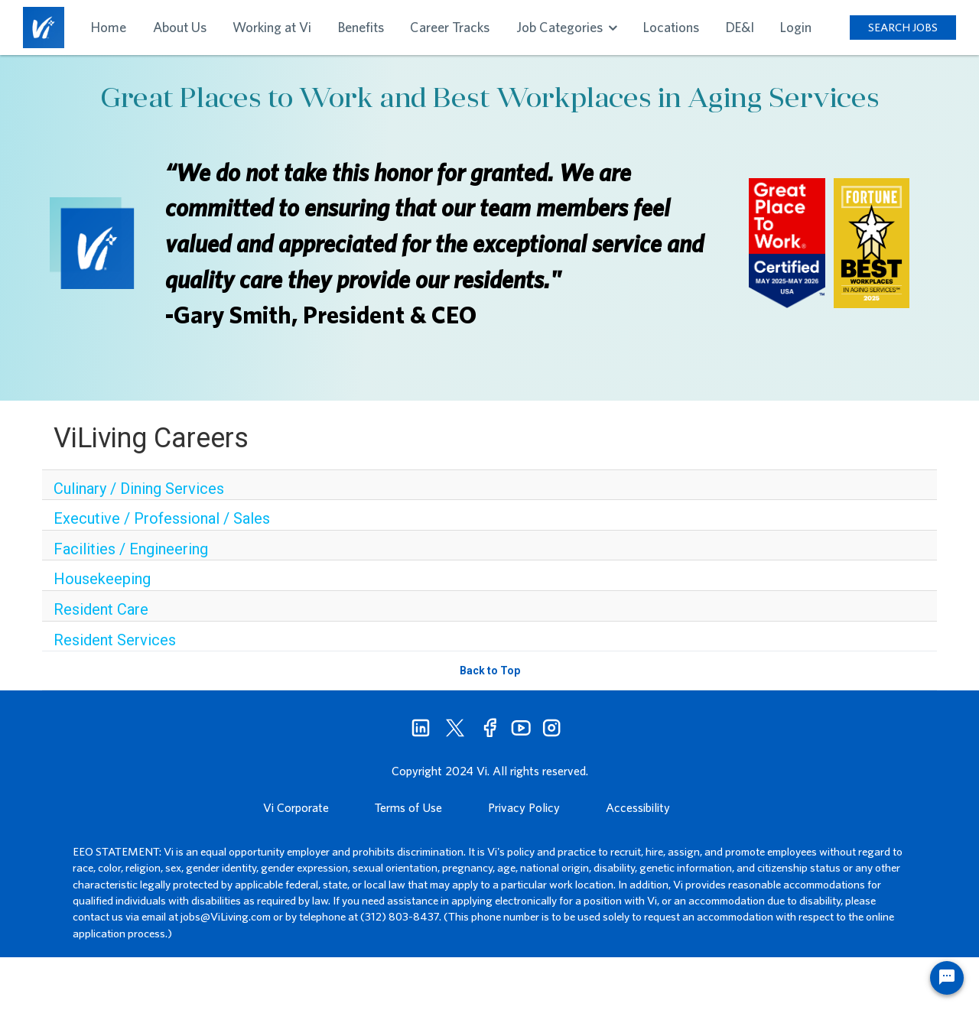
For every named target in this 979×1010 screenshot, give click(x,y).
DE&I (740, 27)
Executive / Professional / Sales (162, 518)
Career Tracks (450, 27)
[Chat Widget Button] (947, 978)
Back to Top (490, 670)
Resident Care (101, 609)
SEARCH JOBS (903, 27)
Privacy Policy (524, 807)
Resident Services (115, 640)
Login (795, 27)
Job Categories (566, 27)
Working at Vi (272, 27)
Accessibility (638, 807)
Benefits (361, 27)
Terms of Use (408, 807)
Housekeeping (102, 579)
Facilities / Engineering (131, 549)
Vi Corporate (296, 807)
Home (108, 27)
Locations (671, 27)
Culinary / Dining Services (139, 488)
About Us (180, 27)
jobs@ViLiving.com (226, 916)
